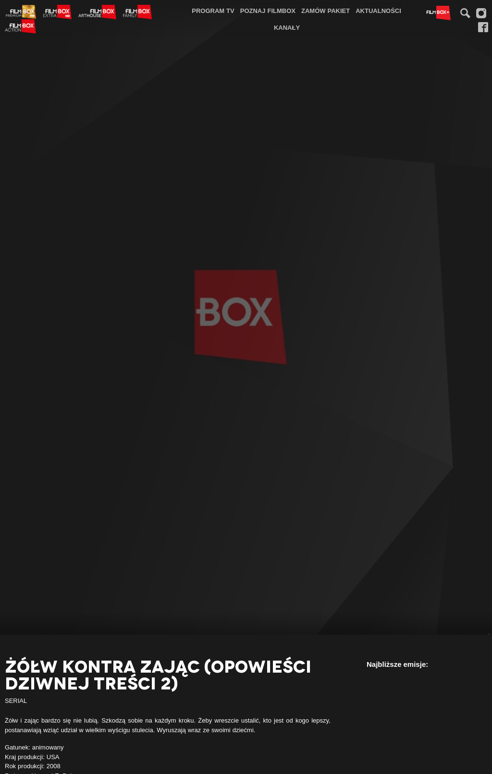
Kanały (287, 27)
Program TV (213, 10)
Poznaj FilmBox (267, 10)
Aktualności (378, 10)
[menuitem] (213, 10)
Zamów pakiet (325, 10)
